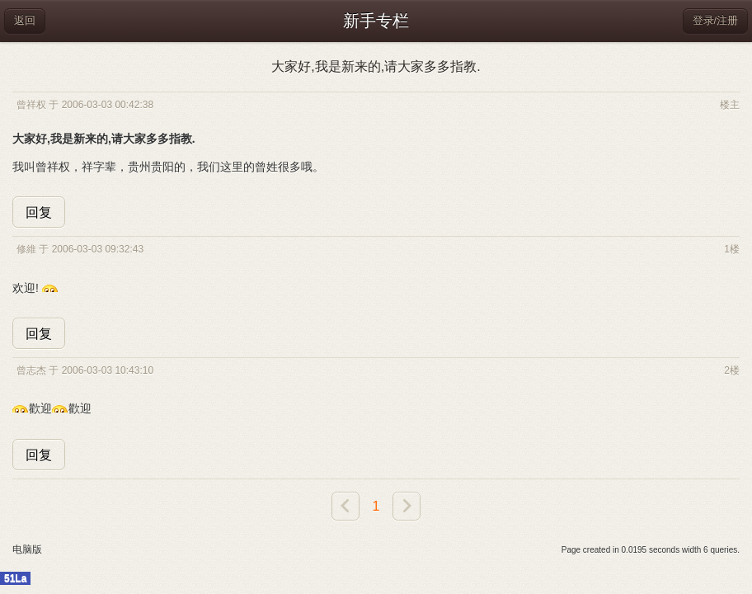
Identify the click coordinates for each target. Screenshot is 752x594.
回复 (39, 212)
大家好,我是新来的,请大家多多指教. (375, 66)
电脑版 (27, 549)
